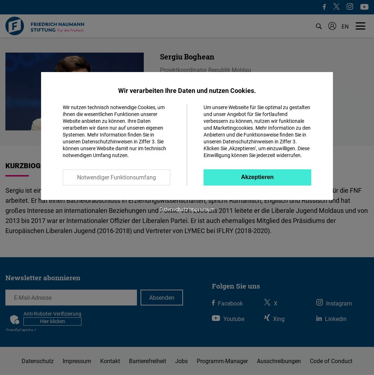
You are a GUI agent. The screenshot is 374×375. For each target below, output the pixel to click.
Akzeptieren (257, 177)
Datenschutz (174, 209)
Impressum (201, 209)
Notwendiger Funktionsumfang (116, 177)
